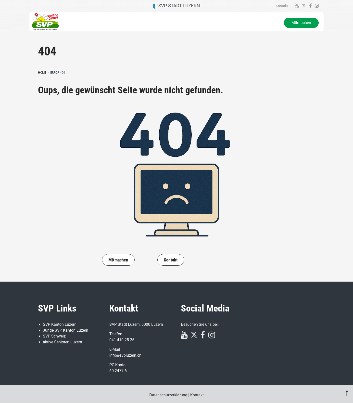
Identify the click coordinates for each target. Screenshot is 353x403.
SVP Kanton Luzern (59, 324)
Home (42, 72)
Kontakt (282, 6)
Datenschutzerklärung (168, 395)
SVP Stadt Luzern (176, 6)
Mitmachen (301, 22)
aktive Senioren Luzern (62, 342)
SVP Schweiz (54, 336)
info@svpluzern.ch (125, 355)
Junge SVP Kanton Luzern (65, 330)
